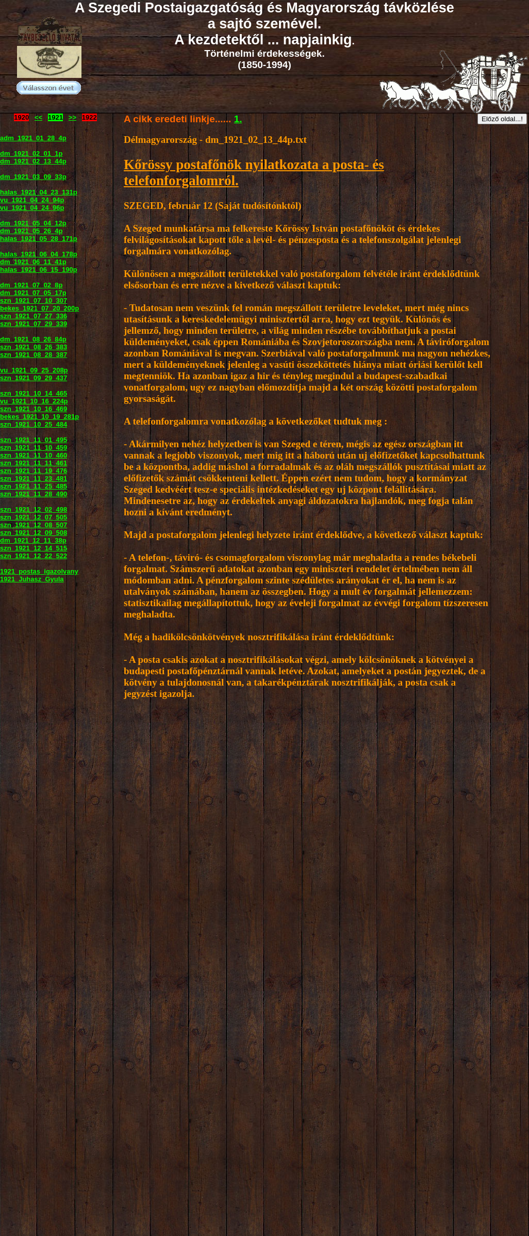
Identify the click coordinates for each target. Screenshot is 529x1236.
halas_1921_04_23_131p (38, 192)
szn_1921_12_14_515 (33, 548)
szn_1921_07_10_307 (33, 300)
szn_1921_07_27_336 (33, 316)
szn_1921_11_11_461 (33, 463)
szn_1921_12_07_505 (33, 517)
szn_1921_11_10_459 (33, 447)
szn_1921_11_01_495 (33, 440)
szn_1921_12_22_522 (33, 556)
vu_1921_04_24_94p (32, 200)
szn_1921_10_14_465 (33, 393)
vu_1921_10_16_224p (34, 401)
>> (72, 117)
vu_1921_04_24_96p (32, 208)
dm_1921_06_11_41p (33, 262)
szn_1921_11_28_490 (33, 494)
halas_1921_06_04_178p (38, 254)
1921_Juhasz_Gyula (32, 579)
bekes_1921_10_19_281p (39, 416)
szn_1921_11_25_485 (33, 486)
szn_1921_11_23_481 (33, 478)
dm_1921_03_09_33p (33, 177)
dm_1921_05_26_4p (31, 231)
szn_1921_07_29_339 (33, 324)
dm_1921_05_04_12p (33, 223)
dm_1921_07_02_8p (31, 285)
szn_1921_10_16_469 (33, 409)
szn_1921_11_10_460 (33, 455)
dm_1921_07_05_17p (33, 293)
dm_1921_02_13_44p (33, 161)
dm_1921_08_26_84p (33, 339)
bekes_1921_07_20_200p (39, 308)
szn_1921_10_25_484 (33, 424)
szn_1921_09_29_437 (33, 378)
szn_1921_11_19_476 (33, 471)
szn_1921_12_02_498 (33, 509)
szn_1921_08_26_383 (33, 347)
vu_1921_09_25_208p (34, 370)
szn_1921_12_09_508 (33, 532)
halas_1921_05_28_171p (38, 238)
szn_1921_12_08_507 (33, 525)
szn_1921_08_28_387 (33, 355)
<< (38, 117)
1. (238, 118)
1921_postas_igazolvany (39, 571)
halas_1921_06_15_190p (38, 269)
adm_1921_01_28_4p (33, 138)
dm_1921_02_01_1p (31, 153)
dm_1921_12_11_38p (33, 540)
